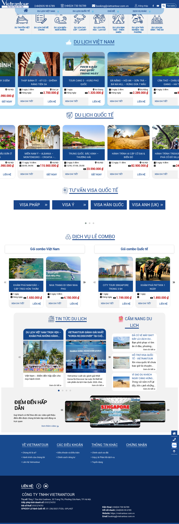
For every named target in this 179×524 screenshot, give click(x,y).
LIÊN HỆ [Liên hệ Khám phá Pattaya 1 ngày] (163, 304)
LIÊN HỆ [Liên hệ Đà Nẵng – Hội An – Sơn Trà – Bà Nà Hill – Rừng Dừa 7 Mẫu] (169, 101)
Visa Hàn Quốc (109, 205)
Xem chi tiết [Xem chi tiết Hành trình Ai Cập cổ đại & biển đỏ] (144, 174)
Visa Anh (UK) (145, 205)
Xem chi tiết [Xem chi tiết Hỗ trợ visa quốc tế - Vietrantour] (148, 369)
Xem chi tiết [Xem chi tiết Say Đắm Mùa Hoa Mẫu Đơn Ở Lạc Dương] (10, 174)
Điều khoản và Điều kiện (68, 452)
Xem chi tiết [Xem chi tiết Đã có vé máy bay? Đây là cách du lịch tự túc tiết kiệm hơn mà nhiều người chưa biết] (148, 350)
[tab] (86, 223)
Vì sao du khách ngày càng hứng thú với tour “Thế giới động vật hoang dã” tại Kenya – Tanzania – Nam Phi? (144, 376)
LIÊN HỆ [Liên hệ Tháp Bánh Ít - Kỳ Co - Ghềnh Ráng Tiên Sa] (80, 101)
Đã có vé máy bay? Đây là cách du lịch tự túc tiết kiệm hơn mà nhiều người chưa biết (143, 337)
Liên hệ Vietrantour (31, 462)
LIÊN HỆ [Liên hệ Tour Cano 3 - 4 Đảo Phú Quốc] (125, 101)
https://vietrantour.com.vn (123, 513)
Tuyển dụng (97, 462)
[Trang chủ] (26, 11)
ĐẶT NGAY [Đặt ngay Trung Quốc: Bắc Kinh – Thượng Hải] (125, 174)
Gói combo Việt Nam (44, 249)
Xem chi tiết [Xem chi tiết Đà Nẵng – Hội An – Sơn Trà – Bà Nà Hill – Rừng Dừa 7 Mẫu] (144, 101)
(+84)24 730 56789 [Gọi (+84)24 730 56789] (73, 5)
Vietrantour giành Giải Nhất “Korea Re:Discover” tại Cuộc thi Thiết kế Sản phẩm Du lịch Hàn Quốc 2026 (86, 334)
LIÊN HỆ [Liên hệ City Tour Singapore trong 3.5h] (126, 304)
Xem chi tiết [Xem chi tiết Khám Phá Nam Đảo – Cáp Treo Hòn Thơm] (17, 303)
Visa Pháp (30, 205)
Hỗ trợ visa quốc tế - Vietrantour (142, 357)
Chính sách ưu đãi (100, 452)
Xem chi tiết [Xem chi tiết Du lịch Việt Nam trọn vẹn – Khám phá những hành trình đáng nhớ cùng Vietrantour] (54, 385)
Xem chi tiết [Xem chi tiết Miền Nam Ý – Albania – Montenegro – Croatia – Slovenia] (54, 174)
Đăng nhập (141, 6)
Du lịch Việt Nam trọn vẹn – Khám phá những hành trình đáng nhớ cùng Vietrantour (43, 334)
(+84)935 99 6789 (45, 6)
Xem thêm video (48, 426)
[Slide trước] (5, 283)
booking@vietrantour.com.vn (112, 6)
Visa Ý (68, 205)
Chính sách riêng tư (66, 457)
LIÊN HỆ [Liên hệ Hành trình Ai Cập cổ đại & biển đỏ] (169, 174)
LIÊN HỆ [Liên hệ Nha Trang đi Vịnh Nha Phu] (74, 304)
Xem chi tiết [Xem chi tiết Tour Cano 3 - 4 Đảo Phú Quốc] (99, 101)
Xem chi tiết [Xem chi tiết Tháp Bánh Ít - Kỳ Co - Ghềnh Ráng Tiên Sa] (54, 101)
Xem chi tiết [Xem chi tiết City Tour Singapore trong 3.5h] (107, 303)
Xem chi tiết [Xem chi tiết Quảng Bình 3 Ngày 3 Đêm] (10, 101)
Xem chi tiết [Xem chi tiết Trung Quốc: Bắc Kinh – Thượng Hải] (99, 174)
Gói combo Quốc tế (134, 249)
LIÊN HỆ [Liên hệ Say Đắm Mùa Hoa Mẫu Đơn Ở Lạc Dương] (35, 174)
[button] (169, 6)
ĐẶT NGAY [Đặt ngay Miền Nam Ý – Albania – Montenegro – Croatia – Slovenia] (80, 174)
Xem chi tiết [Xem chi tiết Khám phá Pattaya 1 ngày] (144, 303)
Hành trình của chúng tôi (34, 457)
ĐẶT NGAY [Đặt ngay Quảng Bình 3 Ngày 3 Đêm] (35, 101)
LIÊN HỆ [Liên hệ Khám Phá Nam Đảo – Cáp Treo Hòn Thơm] (37, 304)
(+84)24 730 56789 (120, 507)
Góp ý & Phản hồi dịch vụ (103, 457)
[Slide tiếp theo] (84, 283)
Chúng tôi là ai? (29, 452)
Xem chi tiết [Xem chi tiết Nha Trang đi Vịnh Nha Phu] (54, 303)
